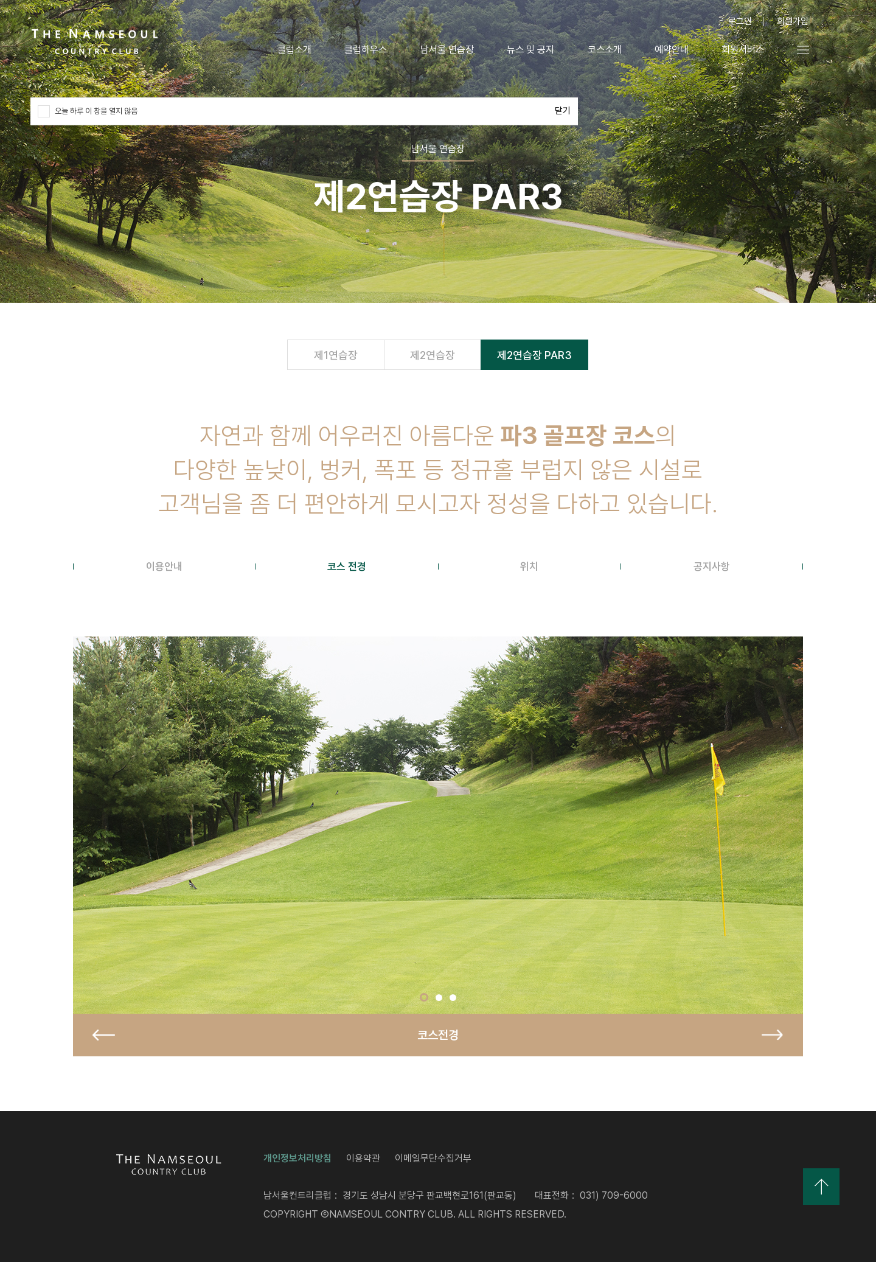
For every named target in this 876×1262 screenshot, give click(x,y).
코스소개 (602, 50)
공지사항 (711, 566)
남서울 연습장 (444, 50)
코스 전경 (346, 566)
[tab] (164, 566)
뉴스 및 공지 (528, 50)
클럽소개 (292, 50)
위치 (529, 566)
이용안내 (164, 566)
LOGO (95, 41)
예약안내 (669, 50)
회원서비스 (741, 50)
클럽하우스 (363, 50)
